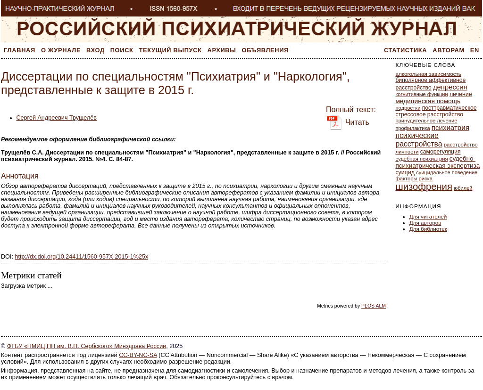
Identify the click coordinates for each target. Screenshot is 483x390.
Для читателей (428, 216)
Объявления (265, 50)
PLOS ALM (373, 306)
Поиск (121, 50)
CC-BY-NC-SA (138, 355)
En (474, 50)
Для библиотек (428, 229)
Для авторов (425, 222)
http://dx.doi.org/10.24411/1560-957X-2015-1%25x (81, 256)
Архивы (222, 50)
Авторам (449, 50)
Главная (19, 50)
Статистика (405, 50)
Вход (95, 50)
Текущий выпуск (170, 50)
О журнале (61, 50)
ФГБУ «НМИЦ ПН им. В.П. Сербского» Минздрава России (86, 346)
